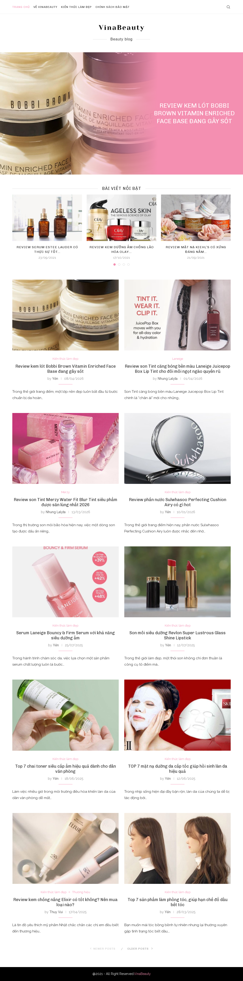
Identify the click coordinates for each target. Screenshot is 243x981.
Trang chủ (21, 7)
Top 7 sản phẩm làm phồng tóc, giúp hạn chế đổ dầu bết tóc (178, 902)
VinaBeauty (142, 974)
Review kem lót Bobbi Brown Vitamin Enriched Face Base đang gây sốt (194, 113)
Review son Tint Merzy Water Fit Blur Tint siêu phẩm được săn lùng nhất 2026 (65, 502)
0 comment (207, 129)
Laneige (177, 358)
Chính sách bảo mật (112, 7)
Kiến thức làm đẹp (76, 7)
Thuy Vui (56, 912)
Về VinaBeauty (45, 7)
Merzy (65, 492)
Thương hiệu (81, 892)
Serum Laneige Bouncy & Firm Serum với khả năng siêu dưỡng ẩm (65, 635)
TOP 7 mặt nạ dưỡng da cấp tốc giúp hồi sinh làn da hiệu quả (177, 769)
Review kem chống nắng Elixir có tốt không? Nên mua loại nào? (65, 902)
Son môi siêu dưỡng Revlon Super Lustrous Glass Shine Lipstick (177, 635)
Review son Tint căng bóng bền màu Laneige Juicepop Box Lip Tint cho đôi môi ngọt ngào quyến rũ (177, 369)
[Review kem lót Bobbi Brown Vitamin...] (121, 113)
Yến (55, 378)
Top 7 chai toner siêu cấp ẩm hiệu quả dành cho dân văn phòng (65, 769)
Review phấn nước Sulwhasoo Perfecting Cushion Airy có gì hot (177, 502)
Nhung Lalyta (167, 378)
